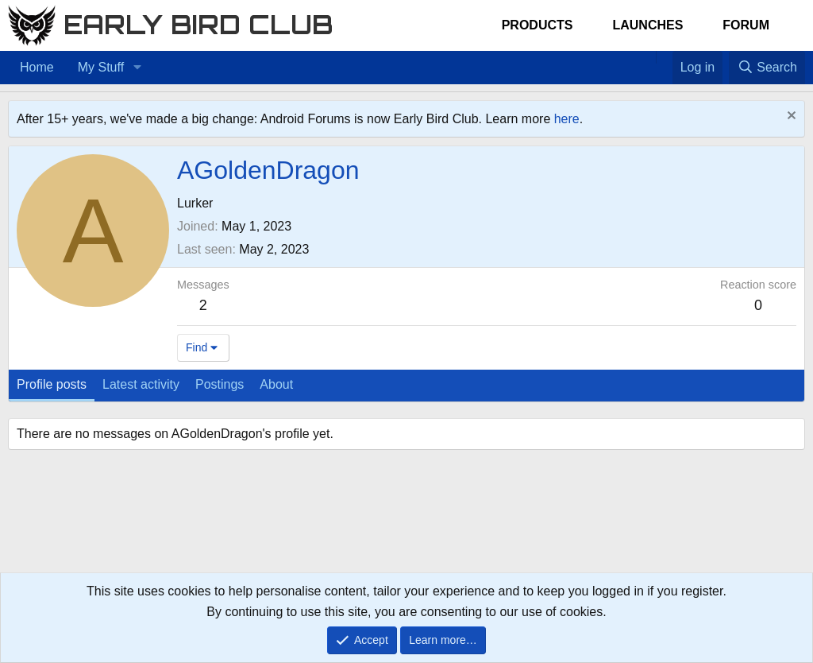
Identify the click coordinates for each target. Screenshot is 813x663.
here (567, 119)
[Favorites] (664, 57)
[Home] (648, 57)
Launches (647, 25)
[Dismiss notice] (789, 117)
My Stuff (101, 67)
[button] (136, 67)
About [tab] (276, 384)
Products (537, 25)
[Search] (767, 67)
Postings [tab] (219, 384)
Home (37, 67)
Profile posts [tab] (52, 384)
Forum (745, 25)
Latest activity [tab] (140, 384)
